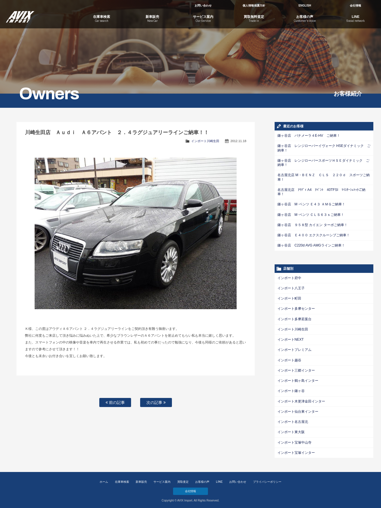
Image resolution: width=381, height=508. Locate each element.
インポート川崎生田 (205, 141)
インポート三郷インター (296, 369)
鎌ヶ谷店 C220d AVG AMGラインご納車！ (310, 244)
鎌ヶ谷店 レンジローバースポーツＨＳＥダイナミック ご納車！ (323, 162)
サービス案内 (161, 479)
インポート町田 (289, 297)
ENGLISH (304, 5)
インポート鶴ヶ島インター (297, 379)
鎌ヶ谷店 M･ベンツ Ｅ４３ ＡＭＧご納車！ (311, 204)
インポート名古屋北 (292, 420)
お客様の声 (202, 479)
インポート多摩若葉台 (294, 318)
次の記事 (156, 402)
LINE (219, 479)
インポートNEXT (290, 338)
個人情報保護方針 (254, 5)
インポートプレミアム (294, 348)
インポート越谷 (289, 359)
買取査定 (183, 479)
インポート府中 (289, 277)
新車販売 (141, 479)
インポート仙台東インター (297, 410)
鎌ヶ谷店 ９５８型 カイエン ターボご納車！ (312, 224)
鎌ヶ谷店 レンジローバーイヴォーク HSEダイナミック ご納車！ (324, 148)
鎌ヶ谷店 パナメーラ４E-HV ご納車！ (308, 136)
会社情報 (355, 5)
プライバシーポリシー (267, 479)
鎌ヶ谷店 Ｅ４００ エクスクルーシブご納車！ (313, 234)
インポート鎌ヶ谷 (291, 389)
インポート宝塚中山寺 (294, 440)
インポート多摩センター (296, 307)
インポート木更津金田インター (301, 399)
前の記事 (115, 402)
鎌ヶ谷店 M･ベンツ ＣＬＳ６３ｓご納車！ (310, 214)
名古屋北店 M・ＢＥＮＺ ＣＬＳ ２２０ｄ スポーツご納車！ (323, 177)
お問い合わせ (203, 5)
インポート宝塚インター (296, 450)
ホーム (104, 479)
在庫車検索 (122, 479)
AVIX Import (38, 14)
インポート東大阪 (291, 430)
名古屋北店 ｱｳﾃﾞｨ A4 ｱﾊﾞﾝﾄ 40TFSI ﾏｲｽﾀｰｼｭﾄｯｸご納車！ (321, 191)
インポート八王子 (291, 287)
